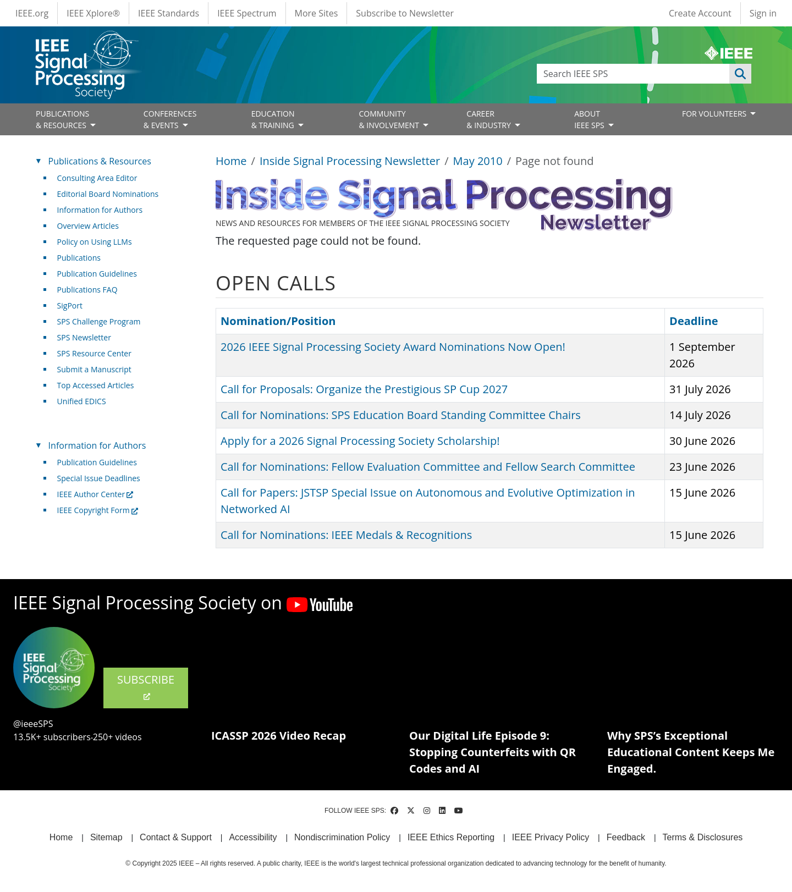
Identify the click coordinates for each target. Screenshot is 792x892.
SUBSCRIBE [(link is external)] (145, 687)
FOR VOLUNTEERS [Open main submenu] (715, 113)
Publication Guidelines (97, 273)
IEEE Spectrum (246, 13)
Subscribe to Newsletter (405, 13)
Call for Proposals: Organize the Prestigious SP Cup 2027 (364, 389)
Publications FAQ (87, 289)
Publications (79, 257)
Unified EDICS (81, 401)
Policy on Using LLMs (94, 241)
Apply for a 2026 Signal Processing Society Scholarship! (360, 440)
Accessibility (253, 837)
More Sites (316, 13)
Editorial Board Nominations (108, 194)
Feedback (626, 837)
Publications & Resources (99, 161)
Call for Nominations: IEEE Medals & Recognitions (346, 534)
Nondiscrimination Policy (342, 837)
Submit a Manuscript (94, 369)
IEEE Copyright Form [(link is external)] (97, 510)
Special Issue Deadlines (98, 478)
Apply (740, 74)
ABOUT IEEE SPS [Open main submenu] (590, 119)
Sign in (763, 13)
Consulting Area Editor (97, 178)
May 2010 (478, 160)
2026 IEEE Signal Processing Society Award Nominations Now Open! (393, 346)
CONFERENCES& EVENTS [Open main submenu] (170, 119)
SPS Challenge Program (99, 321)
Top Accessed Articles (95, 385)
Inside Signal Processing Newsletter (350, 160)
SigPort (69, 305)
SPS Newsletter (84, 337)
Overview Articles (88, 226)
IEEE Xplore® (93, 13)
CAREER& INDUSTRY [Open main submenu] (489, 119)
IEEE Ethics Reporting (451, 837)
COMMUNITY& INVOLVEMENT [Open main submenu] (390, 119)
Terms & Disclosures (703, 837)
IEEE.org (31, 13)
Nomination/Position (278, 320)
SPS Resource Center (94, 353)
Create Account (700, 13)
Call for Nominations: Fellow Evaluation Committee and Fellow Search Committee (428, 466)
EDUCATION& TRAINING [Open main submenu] (273, 119)
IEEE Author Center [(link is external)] (95, 494)
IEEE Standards (168, 13)
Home (231, 160)
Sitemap (106, 837)
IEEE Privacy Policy (550, 837)
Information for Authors (100, 210)
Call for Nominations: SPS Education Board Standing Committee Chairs (401, 415)
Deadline (699, 320)
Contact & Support (176, 837)
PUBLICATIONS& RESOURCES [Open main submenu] (62, 119)
